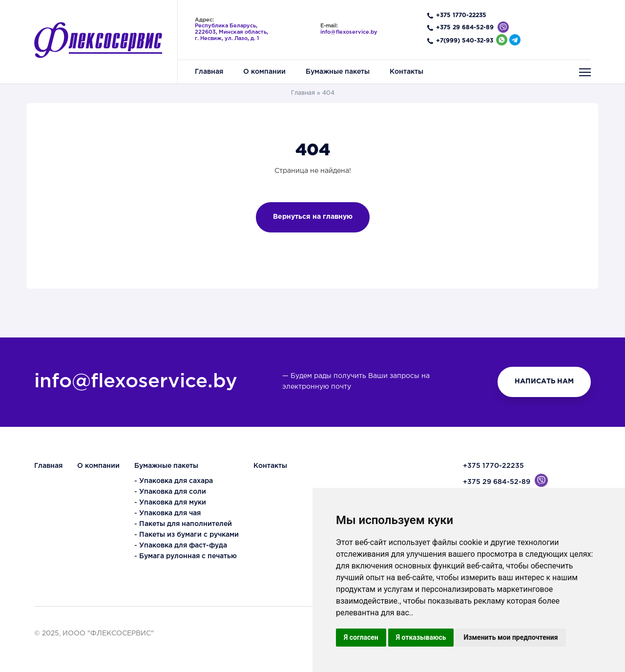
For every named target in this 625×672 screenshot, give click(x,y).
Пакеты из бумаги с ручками (189, 535)
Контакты (270, 466)
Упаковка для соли (172, 492)
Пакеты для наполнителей (185, 524)
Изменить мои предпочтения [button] (510, 637)
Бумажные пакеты (166, 466)
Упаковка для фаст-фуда (183, 545)
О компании (98, 466)
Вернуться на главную (313, 217)
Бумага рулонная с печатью (188, 556)
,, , (231, 32)
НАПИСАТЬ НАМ (544, 381)
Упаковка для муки (172, 502)
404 (328, 93)
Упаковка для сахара (176, 481)
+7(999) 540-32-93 (464, 40)
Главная (303, 93)
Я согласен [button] (361, 637)
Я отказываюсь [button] (421, 637)
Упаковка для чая (170, 513)
